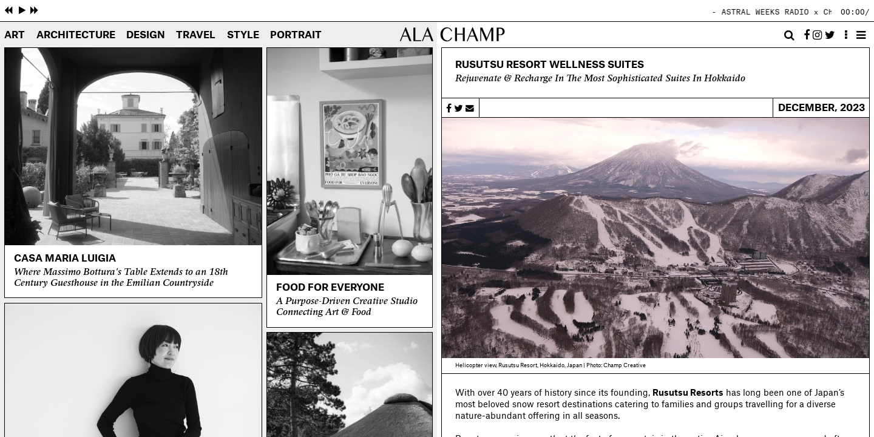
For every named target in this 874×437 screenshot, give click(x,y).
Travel (195, 35)
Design (145, 35)
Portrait (296, 35)
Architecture (75, 35)
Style (243, 35)
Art (14, 35)
